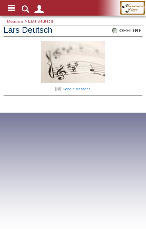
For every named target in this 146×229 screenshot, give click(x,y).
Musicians (15, 21)
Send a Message (77, 89)
